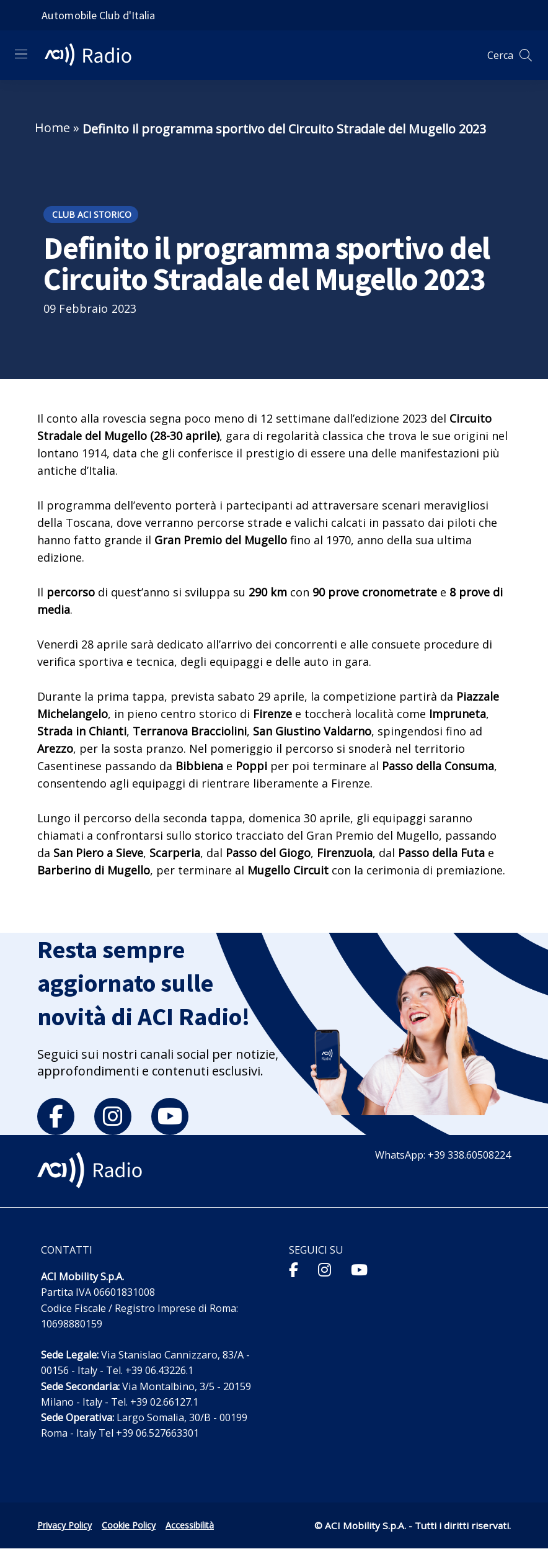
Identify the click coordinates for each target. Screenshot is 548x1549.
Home (52, 127)
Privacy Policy (64, 1525)
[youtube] (169, 1116)
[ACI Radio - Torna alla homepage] (93, 55)
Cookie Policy (129, 1525)
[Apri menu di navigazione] (21, 54)
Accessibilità (190, 1525)
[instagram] (112, 1116)
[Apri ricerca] (525, 55)
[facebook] (55, 1116)
